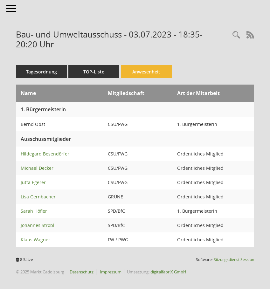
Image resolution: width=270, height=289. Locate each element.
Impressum (110, 272)
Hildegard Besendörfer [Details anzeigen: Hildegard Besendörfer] (45, 154)
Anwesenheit (146, 72)
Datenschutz (81, 272)
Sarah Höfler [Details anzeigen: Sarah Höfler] (34, 211)
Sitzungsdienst (234, 259)
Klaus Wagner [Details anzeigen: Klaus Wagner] (35, 240)
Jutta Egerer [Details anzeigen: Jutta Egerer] (33, 182)
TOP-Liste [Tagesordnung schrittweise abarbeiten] (93, 72)
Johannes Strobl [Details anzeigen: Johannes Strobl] (37, 225)
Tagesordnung (41, 72)
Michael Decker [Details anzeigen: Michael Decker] (37, 168)
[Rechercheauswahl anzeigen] (236, 35)
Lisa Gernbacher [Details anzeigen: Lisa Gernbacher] (38, 197)
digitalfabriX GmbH (168, 272)
